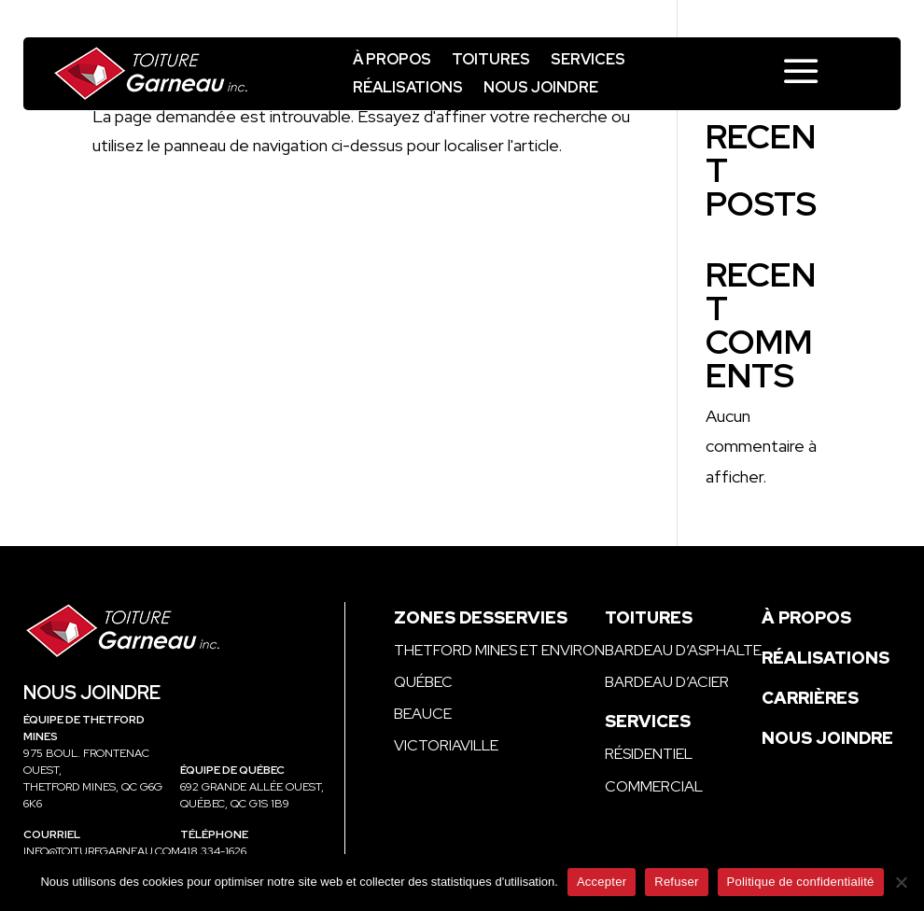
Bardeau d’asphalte (683, 650)
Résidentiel (649, 754)
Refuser (676, 882)
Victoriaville (446, 745)
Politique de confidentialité (801, 882)
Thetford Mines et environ (499, 650)
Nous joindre (540, 89)
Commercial (654, 786)
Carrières (810, 697)
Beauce (423, 713)
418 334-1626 (213, 851)
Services (588, 61)
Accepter (601, 882)
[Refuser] (900, 882)
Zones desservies (480, 617)
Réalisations (408, 89)
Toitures (491, 61)
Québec (423, 682)
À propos (392, 61)
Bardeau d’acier (667, 682)
